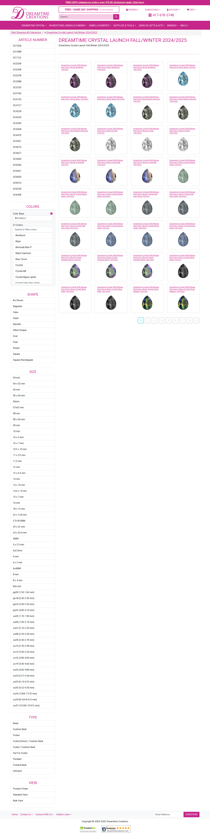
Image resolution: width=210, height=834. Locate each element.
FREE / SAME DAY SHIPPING (89, 9)
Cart (191, 10)
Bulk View (18, 800)
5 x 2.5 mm (18, 544)
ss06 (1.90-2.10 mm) (23, 622)
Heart (16, 318)
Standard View (20, 794)
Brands (171, 25)
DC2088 (17, 81)
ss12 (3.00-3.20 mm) (23, 652)
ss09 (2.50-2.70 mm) (23, 640)
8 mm (16, 574)
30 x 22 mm (19, 526)
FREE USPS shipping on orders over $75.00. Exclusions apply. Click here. (105, 2)
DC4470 (17, 135)
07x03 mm (18, 407)
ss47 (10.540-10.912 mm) (26, 705)
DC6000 (17, 176)
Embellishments (99, 25)
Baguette (17, 306)
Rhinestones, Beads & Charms (67, 25)
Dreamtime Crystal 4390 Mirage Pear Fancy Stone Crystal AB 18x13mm (146, 162)
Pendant (17, 759)
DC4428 (17, 129)
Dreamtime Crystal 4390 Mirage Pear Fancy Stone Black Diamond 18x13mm (74, 131)
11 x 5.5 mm (19, 455)
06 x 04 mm (19, 395)
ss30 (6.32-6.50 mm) (23, 687)
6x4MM (17, 568)
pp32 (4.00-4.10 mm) (23, 610)
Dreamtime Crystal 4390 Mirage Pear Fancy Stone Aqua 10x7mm (182, 66)
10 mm (16, 431)
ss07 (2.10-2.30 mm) (23, 628)
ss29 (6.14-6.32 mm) (23, 681)
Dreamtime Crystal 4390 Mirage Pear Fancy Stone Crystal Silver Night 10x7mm (182, 257)
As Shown (18, 300)
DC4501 (17, 141)
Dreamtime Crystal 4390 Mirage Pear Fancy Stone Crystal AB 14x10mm (110, 162)
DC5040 (17, 165)
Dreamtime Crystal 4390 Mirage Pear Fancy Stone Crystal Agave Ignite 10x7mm (182, 162)
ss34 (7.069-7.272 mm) (25, 693)
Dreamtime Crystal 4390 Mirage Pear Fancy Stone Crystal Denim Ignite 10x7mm (110, 226)
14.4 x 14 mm (20, 491)
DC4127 (17, 105)
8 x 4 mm (17, 580)
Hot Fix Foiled (20, 753)
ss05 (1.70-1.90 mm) (23, 616)
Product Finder (20, 788)
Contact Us (25, 814)
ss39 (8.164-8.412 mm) (25, 699)
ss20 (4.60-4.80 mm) (23, 669)
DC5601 (17, 171)
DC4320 (17, 117)
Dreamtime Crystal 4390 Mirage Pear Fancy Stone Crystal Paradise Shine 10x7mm (74, 257)
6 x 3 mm (17, 562)
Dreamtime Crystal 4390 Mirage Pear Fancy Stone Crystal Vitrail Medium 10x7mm (146, 289)
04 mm (16, 377)
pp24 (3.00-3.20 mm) (23, 604)
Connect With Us (43, 814)
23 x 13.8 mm (20, 514)
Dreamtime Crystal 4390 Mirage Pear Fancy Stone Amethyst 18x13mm (146, 67)
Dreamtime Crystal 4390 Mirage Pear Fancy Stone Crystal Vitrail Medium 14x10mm (182, 289)
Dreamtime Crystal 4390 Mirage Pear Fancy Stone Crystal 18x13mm (182, 131)
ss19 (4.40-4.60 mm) (23, 663)
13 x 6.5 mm (19, 473)
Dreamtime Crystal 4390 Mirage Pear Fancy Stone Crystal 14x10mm (146, 131)
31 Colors (18, 225)
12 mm (16, 467)
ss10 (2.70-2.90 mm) (23, 646)
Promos (131, 10)
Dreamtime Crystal (33, 25)
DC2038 (17, 63)
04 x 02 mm (19, 383)
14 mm (16, 479)
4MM (15, 538)
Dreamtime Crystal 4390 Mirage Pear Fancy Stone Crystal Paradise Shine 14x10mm (110, 257)
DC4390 (17, 123)
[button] (51, 213)
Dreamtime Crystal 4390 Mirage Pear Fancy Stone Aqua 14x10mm (74, 98)
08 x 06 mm (19, 419)
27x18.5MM (19, 520)
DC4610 (17, 147)
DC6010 (17, 182)
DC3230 (17, 87)
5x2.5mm (17, 550)
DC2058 (17, 69)
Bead (15, 723)
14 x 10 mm (19, 485)
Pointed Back (20, 765)
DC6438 (17, 194)
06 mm (16, 389)
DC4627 (17, 153)
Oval (15, 336)
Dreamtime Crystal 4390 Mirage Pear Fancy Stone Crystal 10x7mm (110, 131)
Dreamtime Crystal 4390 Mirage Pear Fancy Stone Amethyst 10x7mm (74, 67)
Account (172, 10)
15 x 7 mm (18, 497)
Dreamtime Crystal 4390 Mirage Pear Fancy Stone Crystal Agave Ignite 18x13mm (110, 194)
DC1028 (17, 45)
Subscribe (191, 814)
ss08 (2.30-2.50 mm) (23, 634)
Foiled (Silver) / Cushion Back (28, 741)
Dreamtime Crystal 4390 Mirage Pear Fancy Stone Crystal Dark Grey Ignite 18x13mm (74, 226)
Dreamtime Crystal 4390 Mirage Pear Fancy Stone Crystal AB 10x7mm (74, 162)
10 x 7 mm (18, 443)
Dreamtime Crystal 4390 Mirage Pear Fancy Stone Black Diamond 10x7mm (146, 99)
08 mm (16, 413)
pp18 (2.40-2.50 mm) (23, 598)
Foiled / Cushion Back (24, 747)
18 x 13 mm (19, 508)
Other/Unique (20, 330)
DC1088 (17, 51)
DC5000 (17, 159)
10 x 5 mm (18, 437)
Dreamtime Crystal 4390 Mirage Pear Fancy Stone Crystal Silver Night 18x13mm (110, 289)
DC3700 (17, 93)
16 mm (16, 502)
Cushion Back (20, 729)
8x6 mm (17, 586)
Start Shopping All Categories (26, 32)
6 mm (16, 556)
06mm (16, 401)
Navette (17, 324)
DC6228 (17, 188)
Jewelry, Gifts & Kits (150, 25)
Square (16, 354)
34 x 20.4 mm (20, 532)
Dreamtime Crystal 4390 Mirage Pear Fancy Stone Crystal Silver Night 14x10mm (74, 289)
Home (15, 814)
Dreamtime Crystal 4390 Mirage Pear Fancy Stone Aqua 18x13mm (111, 98)
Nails (183, 25)
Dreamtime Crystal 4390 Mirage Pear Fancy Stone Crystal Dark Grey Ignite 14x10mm (182, 194)
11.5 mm (17, 461)
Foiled (16, 735)
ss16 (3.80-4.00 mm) (23, 657)
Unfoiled (17, 771)
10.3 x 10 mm (20, 449)
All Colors (20, 218)
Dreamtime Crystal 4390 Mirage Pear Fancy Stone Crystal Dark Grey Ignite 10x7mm (146, 194)
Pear (15, 342)
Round (16, 348)
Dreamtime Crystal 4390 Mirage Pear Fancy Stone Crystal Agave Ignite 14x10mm (74, 194)
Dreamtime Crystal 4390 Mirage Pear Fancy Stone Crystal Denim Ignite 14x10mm (146, 226)
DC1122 (17, 57)
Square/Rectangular (23, 360)
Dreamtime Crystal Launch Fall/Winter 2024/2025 (70, 32)
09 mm (16, 425)
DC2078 (17, 75)
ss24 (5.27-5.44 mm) (23, 675)
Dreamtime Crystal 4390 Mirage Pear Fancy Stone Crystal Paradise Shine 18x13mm (146, 257)
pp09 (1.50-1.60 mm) (23, 592)
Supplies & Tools (123, 25)
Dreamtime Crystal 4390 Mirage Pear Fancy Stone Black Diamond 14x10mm (182, 99)
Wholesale (152, 10)
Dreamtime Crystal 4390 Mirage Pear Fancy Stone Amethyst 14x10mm (110, 67)
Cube (15, 312)
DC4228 (17, 111)
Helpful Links (63, 814)
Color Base (33, 213)
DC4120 (17, 99)
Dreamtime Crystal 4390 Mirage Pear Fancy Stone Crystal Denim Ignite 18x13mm (182, 226)
